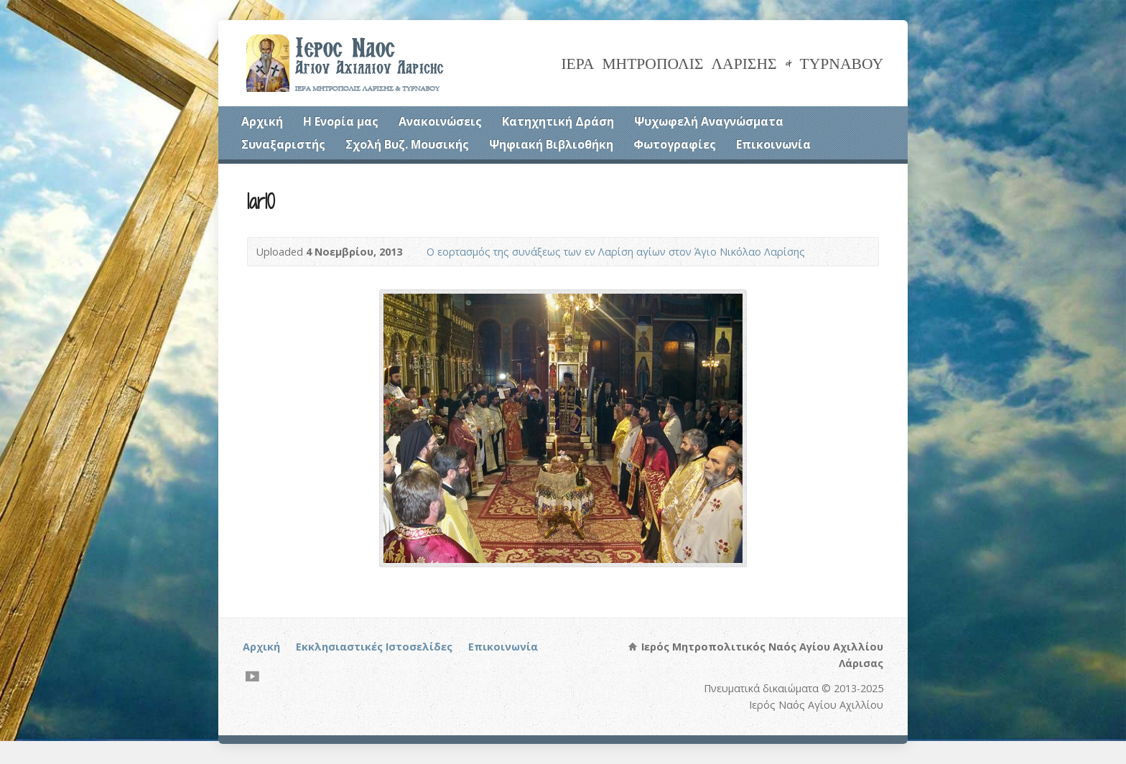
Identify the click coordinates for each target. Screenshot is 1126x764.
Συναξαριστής (283, 144)
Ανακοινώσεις (440, 121)
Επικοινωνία (773, 144)
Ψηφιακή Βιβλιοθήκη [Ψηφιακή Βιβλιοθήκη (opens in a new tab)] (551, 144)
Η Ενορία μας (340, 121)
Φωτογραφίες (674, 144)
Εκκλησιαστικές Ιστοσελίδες (374, 646)
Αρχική (262, 121)
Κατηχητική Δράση (558, 121)
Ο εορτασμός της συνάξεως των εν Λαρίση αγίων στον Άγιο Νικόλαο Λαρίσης (616, 251)
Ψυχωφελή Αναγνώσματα (708, 121)
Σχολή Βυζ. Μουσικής (407, 144)
